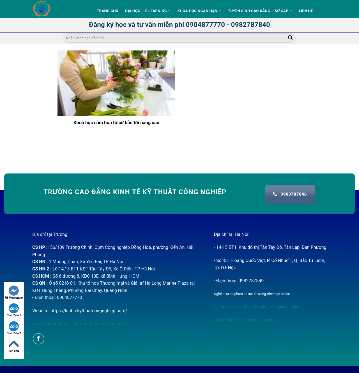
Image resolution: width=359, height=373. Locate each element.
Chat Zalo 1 (14, 310)
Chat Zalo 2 (14, 328)
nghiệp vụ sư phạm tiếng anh (235, 307)
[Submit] (290, 38)
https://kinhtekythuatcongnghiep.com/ (88, 310)
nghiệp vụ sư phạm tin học (279, 307)
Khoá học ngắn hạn (199, 10)
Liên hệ (306, 11)
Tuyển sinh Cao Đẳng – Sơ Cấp (260, 10)
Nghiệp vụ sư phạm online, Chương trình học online (252, 294)
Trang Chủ (107, 11)
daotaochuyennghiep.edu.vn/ (102, 323)
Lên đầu (14, 346)
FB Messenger (14, 292)
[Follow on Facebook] (38, 339)
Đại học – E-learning (148, 10)
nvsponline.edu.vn (50, 323)
